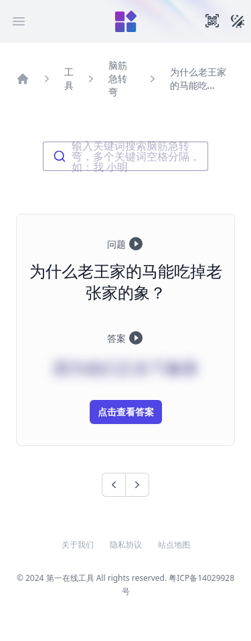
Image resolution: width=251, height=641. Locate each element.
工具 (69, 78)
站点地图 (174, 545)
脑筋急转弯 (117, 78)
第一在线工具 (70, 578)
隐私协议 (126, 545)
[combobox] (125, 156)
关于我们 (78, 545)
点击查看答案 (126, 411)
